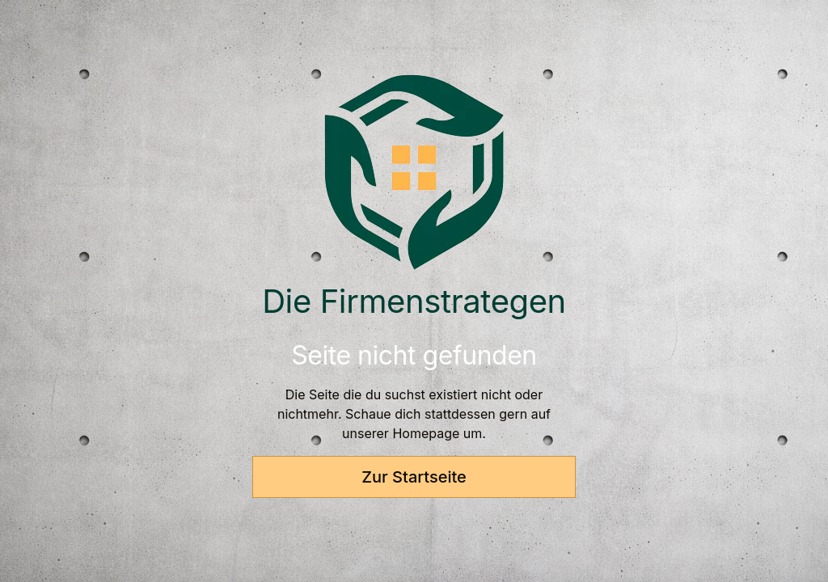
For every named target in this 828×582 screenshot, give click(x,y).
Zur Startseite (414, 477)
